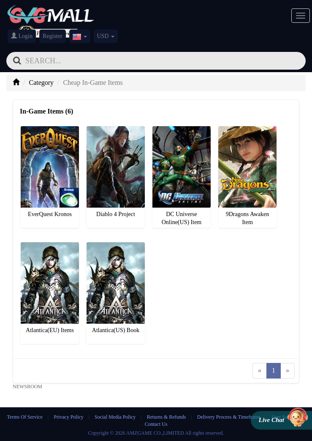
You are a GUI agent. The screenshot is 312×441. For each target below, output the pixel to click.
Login (22, 35)
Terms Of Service (24, 417)
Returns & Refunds (166, 417)
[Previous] (259, 371)
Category (41, 82)
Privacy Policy (69, 417)
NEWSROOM (27, 387)
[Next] (287, 371)
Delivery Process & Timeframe (228, 417)
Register (52, 36)
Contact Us (156, 424)
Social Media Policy (115, 417)
